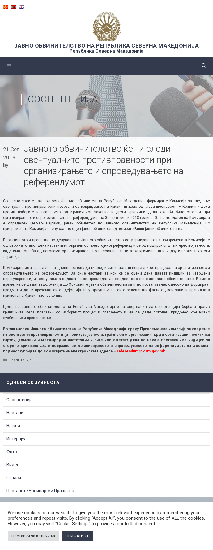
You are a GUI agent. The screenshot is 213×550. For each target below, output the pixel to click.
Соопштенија (63, 99)
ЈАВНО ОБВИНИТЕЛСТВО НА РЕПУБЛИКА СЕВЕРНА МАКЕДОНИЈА (106, 45)
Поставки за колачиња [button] (33, 536)
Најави (13, 425)
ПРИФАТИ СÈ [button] (77, 536)
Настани (14, 412)
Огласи (13, 477)
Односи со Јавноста (32, 382)
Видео (12, 464)
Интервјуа (16, 438)
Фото (11, 451)
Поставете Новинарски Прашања (40, 490)
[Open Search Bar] (204, 66)
